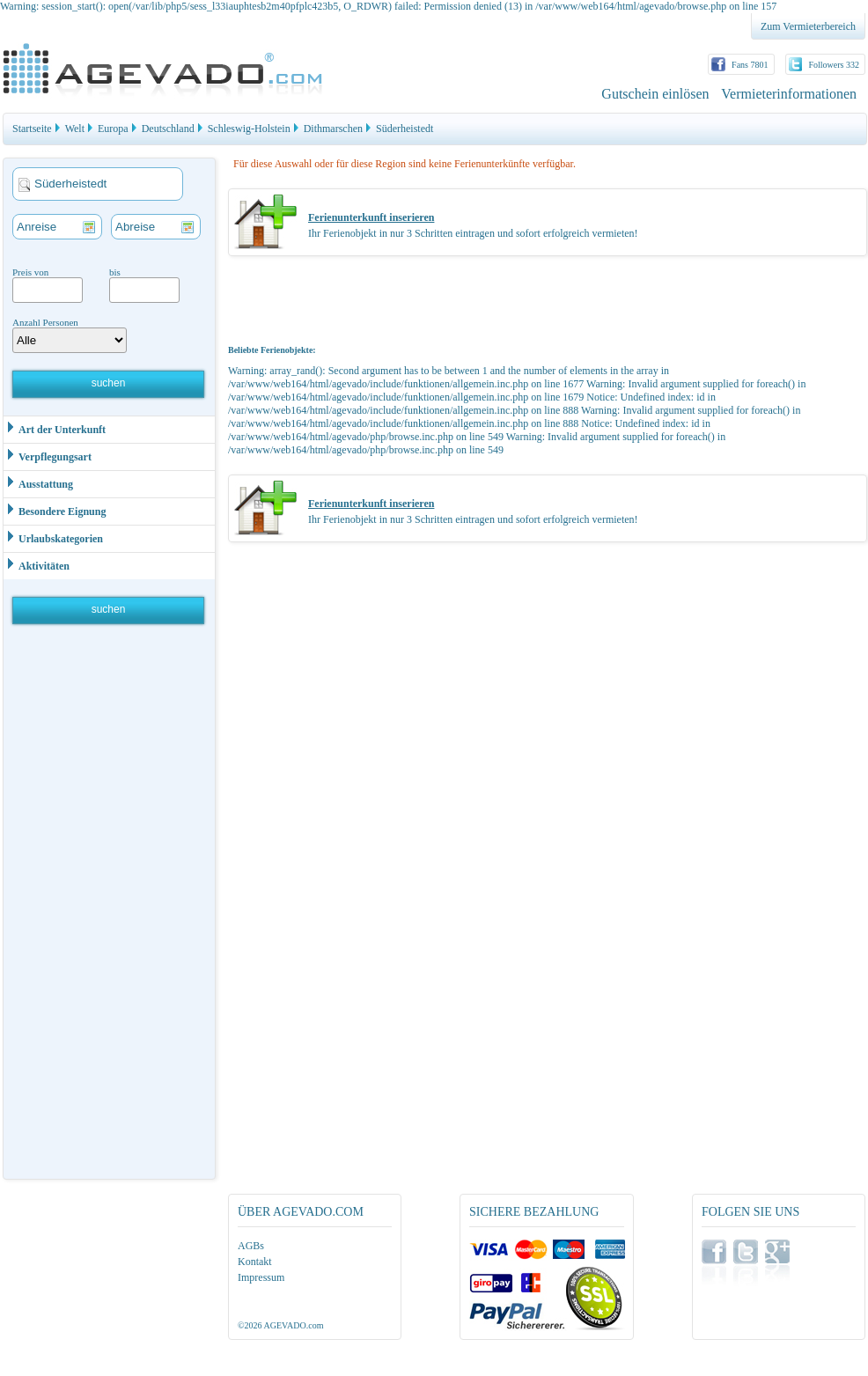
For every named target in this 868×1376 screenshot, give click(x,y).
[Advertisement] (110, 906)
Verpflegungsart (48, 455)
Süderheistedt (404, 128)
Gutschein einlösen (655, 93)
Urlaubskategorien (53, 537)
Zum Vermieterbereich (808, 26)
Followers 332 (834, 65)
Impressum (261, 1277)
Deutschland (168, 128)
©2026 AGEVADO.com (280, 1325)
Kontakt (255, 1261)
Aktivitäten (37, 564)
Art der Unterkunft (55, 428)
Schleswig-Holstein (249, 128)
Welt (75, 128)
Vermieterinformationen (789, 93)
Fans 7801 (750, 65)
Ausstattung (38, 482)
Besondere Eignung (55, 510)
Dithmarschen (333, 128)
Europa (113, 128)
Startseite (32, 128)
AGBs (251, 1246)
